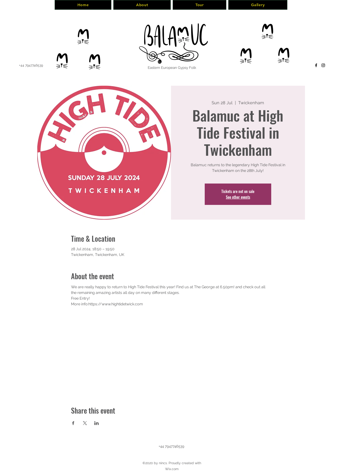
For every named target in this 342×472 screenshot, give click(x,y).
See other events (238, 197)
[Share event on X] (85, 423)
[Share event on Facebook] (73, 423)
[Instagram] (323, 65)
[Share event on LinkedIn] (96, 423)
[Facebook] (316, 65)
